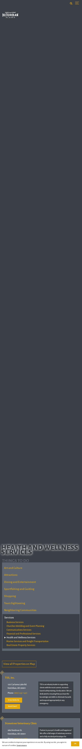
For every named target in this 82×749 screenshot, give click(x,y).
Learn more (22, 745)
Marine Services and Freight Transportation (27, 641)
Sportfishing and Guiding (19, 589)
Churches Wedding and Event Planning (25, 626)
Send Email (12, 706)
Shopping (10, 596)
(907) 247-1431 (20, 693)
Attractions (10, 574)
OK (75, 743)
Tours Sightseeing (14, 603)
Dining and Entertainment (20, 582)
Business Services (14, 622)
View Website (13, 700)
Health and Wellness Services (20, 637)
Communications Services (18, 630)
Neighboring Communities (20, 610)
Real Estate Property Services (20, 645)
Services (9, 617)
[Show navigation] (77, 3)
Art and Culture (13, 568)
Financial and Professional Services (23, 634)
